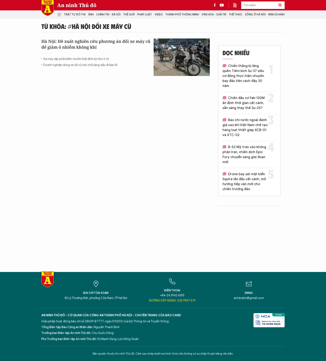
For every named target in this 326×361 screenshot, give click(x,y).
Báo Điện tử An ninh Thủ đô (47, 8)
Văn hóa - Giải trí (213, 14)
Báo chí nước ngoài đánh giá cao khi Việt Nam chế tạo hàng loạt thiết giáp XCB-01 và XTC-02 (245, 127)
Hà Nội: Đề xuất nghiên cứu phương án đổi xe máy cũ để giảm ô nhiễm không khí (95, 44)
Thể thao (235, 14)
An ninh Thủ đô (76, 5)
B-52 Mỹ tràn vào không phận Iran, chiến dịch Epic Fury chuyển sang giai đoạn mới (244, 154)
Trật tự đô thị (74, 14)
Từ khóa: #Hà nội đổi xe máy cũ (86, 26)
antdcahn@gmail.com (249, 298)
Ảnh (91, 14)
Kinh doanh (276, 14)
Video (159, 14)
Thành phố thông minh (182, 14)
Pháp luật (144, 14)
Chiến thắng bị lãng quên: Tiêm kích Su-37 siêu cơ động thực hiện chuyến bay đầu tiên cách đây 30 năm (243, 76)
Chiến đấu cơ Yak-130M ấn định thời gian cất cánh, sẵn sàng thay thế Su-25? (243, 103)
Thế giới (129, 14)
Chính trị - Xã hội (108, 14)
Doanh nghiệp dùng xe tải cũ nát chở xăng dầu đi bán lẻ (80, 65)
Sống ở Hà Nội (255, 14)
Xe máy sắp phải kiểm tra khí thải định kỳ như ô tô (76, 59)
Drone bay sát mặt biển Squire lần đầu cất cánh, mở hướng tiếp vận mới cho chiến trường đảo (244, 181)
